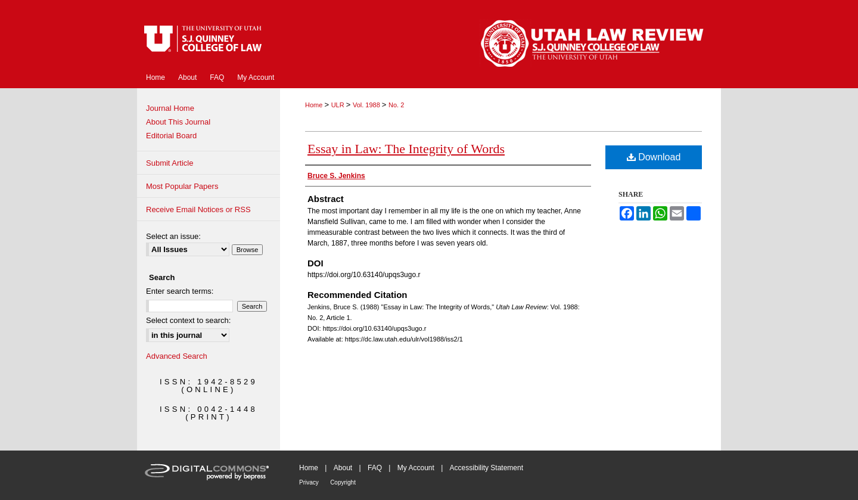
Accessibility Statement (486, 468)
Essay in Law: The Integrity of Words (406, 148)
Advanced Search (176, 356)
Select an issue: (173, 236)
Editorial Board (171, 135)
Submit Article (169, 163)
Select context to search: (188, 320)
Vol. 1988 (367, 104)
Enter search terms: (179, 291)
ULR (338, 104)
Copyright (343, 482)
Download (654, 157)
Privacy (309, 482)
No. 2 (396, 104)
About (343, 468)
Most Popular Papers (182, 186)
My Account (415, 468)
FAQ (375, 468)
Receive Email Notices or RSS (198, 209)
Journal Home (170, 108)
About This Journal (178, 121)
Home (314, 104)
